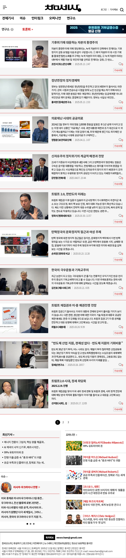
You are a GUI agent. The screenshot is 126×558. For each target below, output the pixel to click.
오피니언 (55, 18)
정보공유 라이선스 (95, 554)
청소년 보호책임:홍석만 (82, 543)
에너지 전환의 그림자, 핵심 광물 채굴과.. (24, 442)
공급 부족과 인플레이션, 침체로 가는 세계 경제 (104, 475)
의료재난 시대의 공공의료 (67, 118)
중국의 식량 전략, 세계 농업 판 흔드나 (104, 503)
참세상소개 (7, 543)
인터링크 (37, 18)
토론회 (26, 29)
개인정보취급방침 (62, 543)
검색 (121, 9)
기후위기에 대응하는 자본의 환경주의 (74, 42)
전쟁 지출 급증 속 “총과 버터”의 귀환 (22, 457)
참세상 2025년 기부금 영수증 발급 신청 (96, 29)
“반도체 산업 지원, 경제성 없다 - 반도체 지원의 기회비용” (87, 343)
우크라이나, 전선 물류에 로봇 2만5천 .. (20, 503)
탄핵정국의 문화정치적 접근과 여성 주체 (76, 232)
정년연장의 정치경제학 (65, 80)
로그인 (104, 9)
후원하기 (17, 543)
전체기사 (8, 18)
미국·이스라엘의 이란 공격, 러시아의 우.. (22, 507)
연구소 (71, 18)
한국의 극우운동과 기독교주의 (70, 270)
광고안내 (27, 543)
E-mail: (84, 551)
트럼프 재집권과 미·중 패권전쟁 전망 (73, 305)
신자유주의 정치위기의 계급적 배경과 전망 (77, 156)
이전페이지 (37, 543)
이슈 (23, 18)
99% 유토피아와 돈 (14, 452)
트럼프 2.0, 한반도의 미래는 (68, 194)
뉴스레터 (48, 543)
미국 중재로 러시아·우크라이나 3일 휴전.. (22, 498)
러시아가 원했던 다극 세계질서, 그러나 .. (21, 512)
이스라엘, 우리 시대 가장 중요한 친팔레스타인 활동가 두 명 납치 (104, 519)
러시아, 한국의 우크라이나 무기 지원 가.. (21, 517)
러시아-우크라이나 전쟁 (25, 487)
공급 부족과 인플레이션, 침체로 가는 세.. (24, 462)
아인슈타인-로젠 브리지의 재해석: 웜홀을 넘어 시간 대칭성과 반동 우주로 (104, 490)
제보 (114, 9)
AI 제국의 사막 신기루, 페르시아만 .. (22, 447)
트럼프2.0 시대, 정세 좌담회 (68, 381)
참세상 (63, 8)
